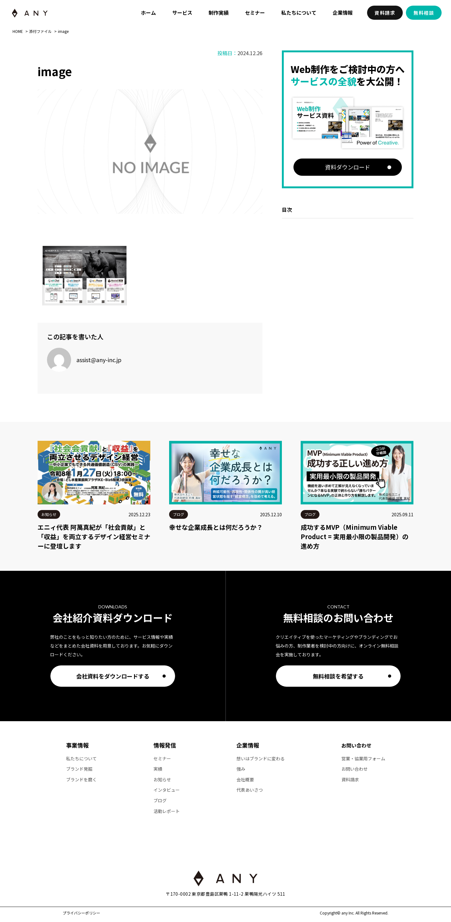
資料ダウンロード (347, 167)
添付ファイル (40, 31)
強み (240, 769)
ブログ (160, 801)
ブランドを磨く (81, 780)
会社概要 (245, 780)
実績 (157, 769)
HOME (18, 31)
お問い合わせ (356, 745)
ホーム (148, 12)
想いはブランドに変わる (260, 759)
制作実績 (219, 12)
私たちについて (298, 12)
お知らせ (162, 780)
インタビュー (166, 790)
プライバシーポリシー (81, 913)
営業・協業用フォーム (363, 759)
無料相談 (423, 12)
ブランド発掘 (79, 769)
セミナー (255, 12)
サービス (182, 12)
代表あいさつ (249, 790)
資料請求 (385, 12)
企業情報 (343, 12)
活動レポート (166, 811)
